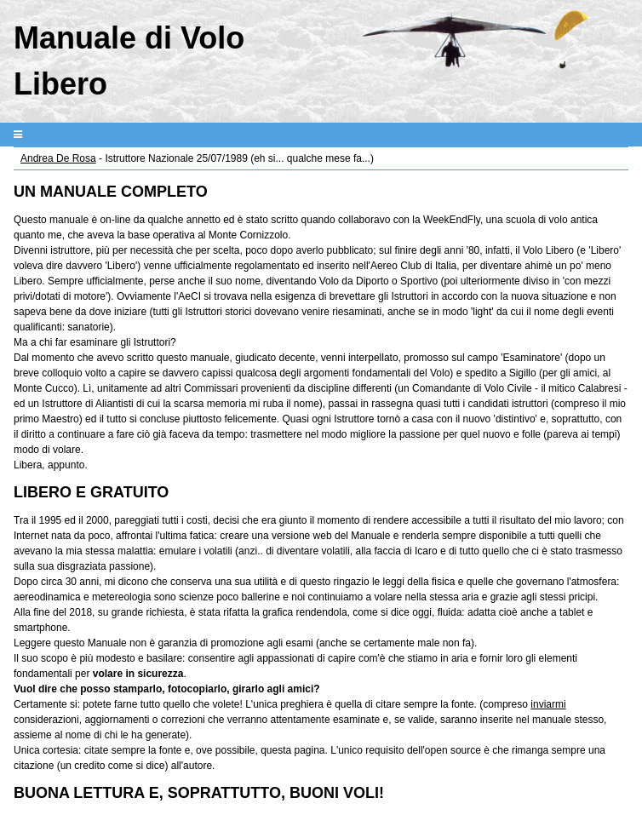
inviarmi (547, 704)
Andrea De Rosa (58, 158)
